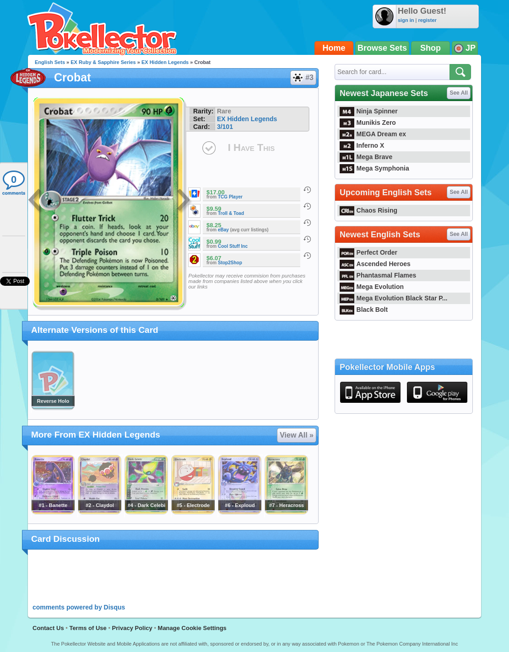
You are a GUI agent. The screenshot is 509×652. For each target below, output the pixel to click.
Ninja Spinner (369, 111)
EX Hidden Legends (165, 62)
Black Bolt (364, 309)
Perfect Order (368, 252)
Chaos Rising (368, 210)
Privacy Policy (132, 628)
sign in (406, 20)
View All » (297, 435)
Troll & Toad (231, 213)
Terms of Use (87, 628)
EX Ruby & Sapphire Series (102, 62)
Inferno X (362, 145)
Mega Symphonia (374, 168)
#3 (303, 78)
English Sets (50, 62)
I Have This (251, 147)
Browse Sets (382, 48)
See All (458, 93)
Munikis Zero (368, 122)
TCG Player (230, 196)
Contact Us (48, 628)
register (427, 20)
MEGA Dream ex (373, 134)
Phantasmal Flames (378, 275)
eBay (223, 229)
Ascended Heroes (375, 263)
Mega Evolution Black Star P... (394, 298)
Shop (430, 48)
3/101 (225, 126)
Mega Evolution (372, 286)
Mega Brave (366, 156)
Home (334, 48)
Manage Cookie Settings (192, 628)
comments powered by (78, 607)
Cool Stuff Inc (233, 246)
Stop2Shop (230, 262)
